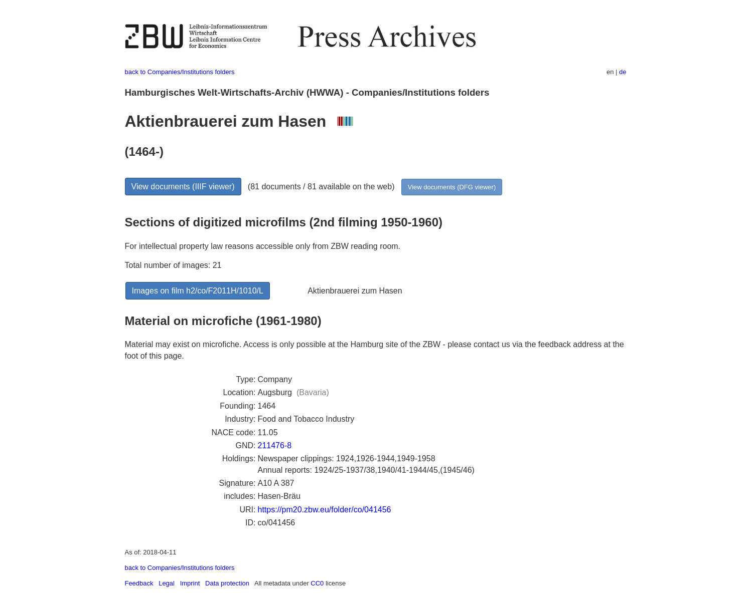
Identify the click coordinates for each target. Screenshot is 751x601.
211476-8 (275, 445)
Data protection (227, 583)
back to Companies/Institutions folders (180, 72)
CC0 (317, 583)
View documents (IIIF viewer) (183, 186)
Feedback (139, 583)
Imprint (190, 583)
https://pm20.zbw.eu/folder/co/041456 (324, 509)
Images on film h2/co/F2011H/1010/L (197, 290)
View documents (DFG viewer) (452, 187)
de (622, 72)
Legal (167, 583)
